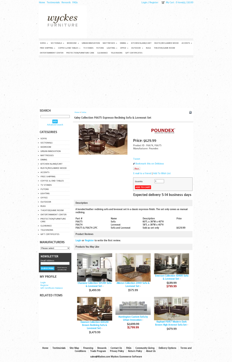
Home (42, 2)
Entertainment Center (51, 53)
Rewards (66, 2)
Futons (100, 48)
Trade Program (98, 351)
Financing (88, 348)
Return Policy (135, 351)
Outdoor (137, 48)
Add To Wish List (162, 173)
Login (144, 2)
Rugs (148, 48)
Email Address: (47, 260)
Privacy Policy (117, 351)
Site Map (74, 348)
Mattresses (110, 43)
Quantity (139, 181)
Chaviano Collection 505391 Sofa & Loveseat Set (94, 285)
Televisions (116, 53)
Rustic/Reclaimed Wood (166, 43)
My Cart (170, 2)
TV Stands (88, 48)
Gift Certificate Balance (51, 288)
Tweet (136, 159)
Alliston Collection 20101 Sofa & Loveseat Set (133, 285)
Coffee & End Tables (69, 48)
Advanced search (55, 124)
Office (124, 48)
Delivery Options (167, 348)
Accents (187, 43)
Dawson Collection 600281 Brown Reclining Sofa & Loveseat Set (94, 325)
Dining (124, 43)
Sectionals (57, 43)
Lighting (112, 48)
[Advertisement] (116, 82)
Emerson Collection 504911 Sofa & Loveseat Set (171, 277)
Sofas (44, 43)
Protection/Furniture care (80, 53)
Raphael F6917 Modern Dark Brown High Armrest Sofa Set (171, 323)
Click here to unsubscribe (62, 268)
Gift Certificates (133, 53)
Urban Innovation (91, 43)
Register (153, 2)
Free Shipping (47, 48)
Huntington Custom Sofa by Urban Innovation (133, 318)
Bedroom (73, 43)
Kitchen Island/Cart (141, 43)
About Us (151, 351)
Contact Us (116, 348)
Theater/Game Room (164, 48)
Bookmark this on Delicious (149, 163)
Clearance (102, 53)
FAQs (75, 2)
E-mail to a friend (142, 173)
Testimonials (53, 2)
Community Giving (144, 348)
